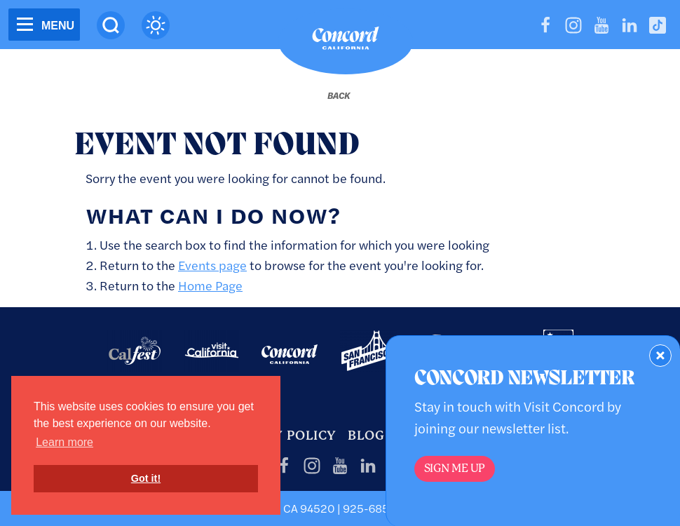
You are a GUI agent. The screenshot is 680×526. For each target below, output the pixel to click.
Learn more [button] (64, 442)
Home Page (210, 285)
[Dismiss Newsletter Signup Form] (660, 355)
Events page (212, 265)
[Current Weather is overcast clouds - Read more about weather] (156, 25)
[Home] (345, 41)
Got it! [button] (146, 478)
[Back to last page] (338, 95)
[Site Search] (111, 25)
